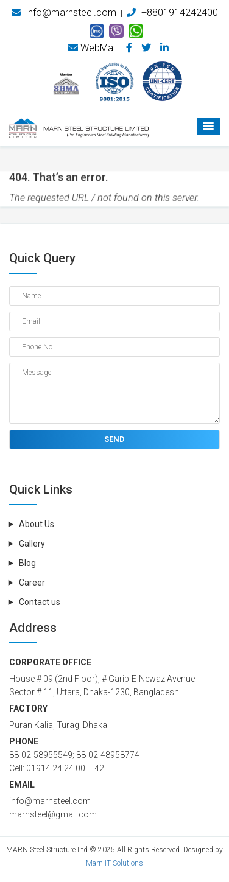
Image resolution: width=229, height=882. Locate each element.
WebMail (92, 48)
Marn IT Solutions (114, 863)
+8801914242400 (172, 12)
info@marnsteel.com (64, 12)
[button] (208, 126)
